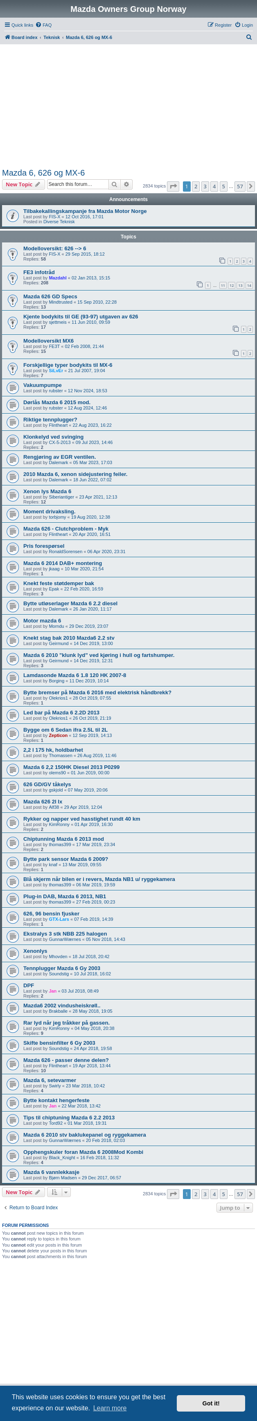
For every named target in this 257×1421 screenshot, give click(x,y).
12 (232, 285)
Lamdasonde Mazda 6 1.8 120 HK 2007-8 (74, 675)
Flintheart (58, 425)
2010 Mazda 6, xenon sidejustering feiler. (75, 474)
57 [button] (240, 186)
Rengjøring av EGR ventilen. (59, 457)
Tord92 (56, 1123)
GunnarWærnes (65, 939)
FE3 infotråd (39, 272)
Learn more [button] (110, 1408)
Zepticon (58, 735)
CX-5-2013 (59, 442)
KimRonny (59, 824)
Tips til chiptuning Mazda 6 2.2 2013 (69, 1117)
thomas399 (60, 844)
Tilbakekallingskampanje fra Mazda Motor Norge (85, 211)
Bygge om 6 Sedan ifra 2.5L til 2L (65, 730)
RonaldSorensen (65, 551)
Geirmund (58, 643)
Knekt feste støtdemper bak (58, 583)
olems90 (57, 772)
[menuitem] (43, 25)
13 (240, 285)
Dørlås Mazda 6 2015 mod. (56, 402)
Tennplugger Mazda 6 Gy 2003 (61, 968)
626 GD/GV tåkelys (47, 784)
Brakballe (58, 1011)
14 (249, 285)
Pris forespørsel (43, 546)
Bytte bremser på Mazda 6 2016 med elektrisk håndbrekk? (97, 692)
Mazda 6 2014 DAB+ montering (62, 563)
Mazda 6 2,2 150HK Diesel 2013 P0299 (71, 767)
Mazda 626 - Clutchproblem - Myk (65, 529)
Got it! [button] (211, 1403)
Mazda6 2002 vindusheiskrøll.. (61, 1005)
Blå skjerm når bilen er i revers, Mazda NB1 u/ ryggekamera (99, 879)
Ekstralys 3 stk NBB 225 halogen (65, 934)
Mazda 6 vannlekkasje (51, 1172)
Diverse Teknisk (59, 221)
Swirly (55, 1085)
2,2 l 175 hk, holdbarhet (53, 750)
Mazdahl (57, 277)
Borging (56, 680)
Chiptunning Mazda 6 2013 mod (63, 839)
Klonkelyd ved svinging (53, 437)
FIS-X (54, 216)
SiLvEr (56, 370)
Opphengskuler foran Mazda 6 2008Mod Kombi (83, 1152)
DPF (28, 985)
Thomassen (60, 755)
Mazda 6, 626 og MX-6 (43, 172)
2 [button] (195, 186)
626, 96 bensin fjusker (51, 914)
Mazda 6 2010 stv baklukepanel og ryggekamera (84, 1135)
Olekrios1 (58, 698)
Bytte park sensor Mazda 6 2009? (65, 859)
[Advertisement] (128, 105)
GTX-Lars (59, 919)
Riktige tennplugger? (50, 419)
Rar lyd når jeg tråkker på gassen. (66, 1023)
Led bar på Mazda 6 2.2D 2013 (61, 712)
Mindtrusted (60, 302)
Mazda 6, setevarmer (49, 1080)
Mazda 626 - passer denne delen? (66, 1060)
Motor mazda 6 (42, 621)
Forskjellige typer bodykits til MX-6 (68, 365)
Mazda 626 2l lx (42, 802)
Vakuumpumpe (42, 385)
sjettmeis (57, 322)
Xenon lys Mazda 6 (47, 491)
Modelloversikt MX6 (48, 341)
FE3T (54, 346)
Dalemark (58, 462)
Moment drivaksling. (49, 511)
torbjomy (57, 517)
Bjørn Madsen (63, 1177)
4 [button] (214, 186)
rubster (56, 390)
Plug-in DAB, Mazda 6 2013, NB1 (64, 896)
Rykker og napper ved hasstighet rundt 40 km (81, 819)
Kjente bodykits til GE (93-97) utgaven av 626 (80, 316)
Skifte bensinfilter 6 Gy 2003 (59, 1043)
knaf (53, 864)
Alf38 (54, 807)
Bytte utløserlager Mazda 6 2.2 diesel (70, 603)
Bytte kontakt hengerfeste (56, 1100)
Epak (54, 588)
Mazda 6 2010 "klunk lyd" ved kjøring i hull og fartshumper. (98, 655)
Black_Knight (62, 1157)
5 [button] (223, 186)
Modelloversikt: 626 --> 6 (54, 248)
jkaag (54, 568)
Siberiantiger (61, 496)
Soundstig (59, 973)
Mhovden (58, 956)
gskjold (56, 789)
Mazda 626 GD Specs (50, 296)
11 (223, 285)
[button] (173, 186)
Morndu (56, 626)
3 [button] (205, 186)
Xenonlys (35, 951)
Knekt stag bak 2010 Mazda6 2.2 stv (69, 638)
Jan (52, 991)
